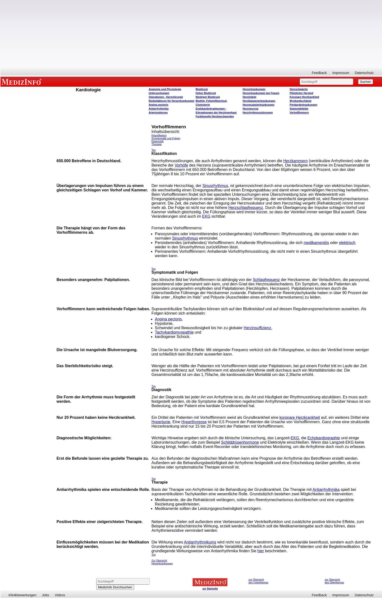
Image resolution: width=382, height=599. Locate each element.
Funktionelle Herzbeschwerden (215, 116)
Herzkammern (295, 161)
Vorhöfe (181, 165)
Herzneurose (250, 108)
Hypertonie (161, 422)
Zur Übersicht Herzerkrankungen (162, 562)
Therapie (157, 144)
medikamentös (316, 243)
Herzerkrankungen (254, 89)
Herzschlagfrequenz (245, 208)
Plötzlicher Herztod (301, 93)
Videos (60, 595)
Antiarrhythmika (159, 108)
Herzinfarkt (249, 96)
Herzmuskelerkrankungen (258, 104)
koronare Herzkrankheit (299, 417)
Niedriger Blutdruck (208, 96)
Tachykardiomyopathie (174, 332)
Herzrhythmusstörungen (258, 112)
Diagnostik (158, 141)
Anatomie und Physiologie (165, 89)
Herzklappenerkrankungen (259, 100)
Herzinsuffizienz (257, 328)
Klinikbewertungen (22, 595)
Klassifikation (159, 135)
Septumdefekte (299, 108)
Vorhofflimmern (299, 112)
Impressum (340, 73)
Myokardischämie (300, 100)
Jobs (45, 595)
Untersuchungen (159, 93)
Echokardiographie (323, 438)
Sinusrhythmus (215, 186)
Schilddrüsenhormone (240, 442)
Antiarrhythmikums (200, 542)
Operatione (166, 96)
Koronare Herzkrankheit (304, 96)
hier (261, 551)
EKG (206, 216)
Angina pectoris (158, 104)
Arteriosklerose (158, 112)
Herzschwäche (299, 89)
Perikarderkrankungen (303, 104)
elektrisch (347, 243)
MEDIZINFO (22, 81)
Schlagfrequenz (266, 280)
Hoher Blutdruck (206, 93)
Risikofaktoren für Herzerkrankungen (171, 100)
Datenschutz (364, 73)
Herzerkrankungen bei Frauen (261, 93)
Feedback (319, 73)
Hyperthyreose (194, 422)
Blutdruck (202, 89)
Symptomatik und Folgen (166, 138)
